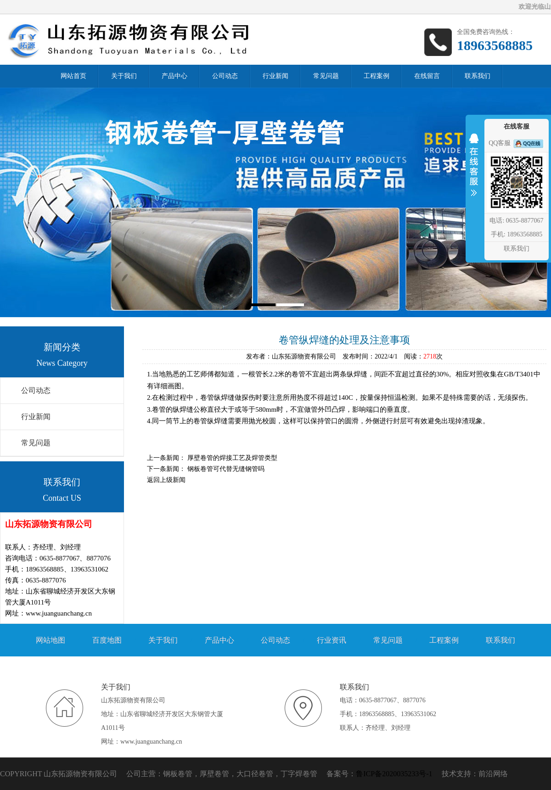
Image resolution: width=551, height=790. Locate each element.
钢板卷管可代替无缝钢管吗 (225, 468)
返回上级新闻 (166, 479)
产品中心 (219, 640)
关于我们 (163, 640)
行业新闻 (36, 416)
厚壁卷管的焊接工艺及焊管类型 (232, 457)
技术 (449, 774)
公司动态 (36, 390)
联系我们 (500, 640)
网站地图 (50, 640)
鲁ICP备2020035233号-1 (394, 774)
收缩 (474, 171)
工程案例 (444, 640)
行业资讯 (331, 640)
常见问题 (36, 443)
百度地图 (107, 640)
